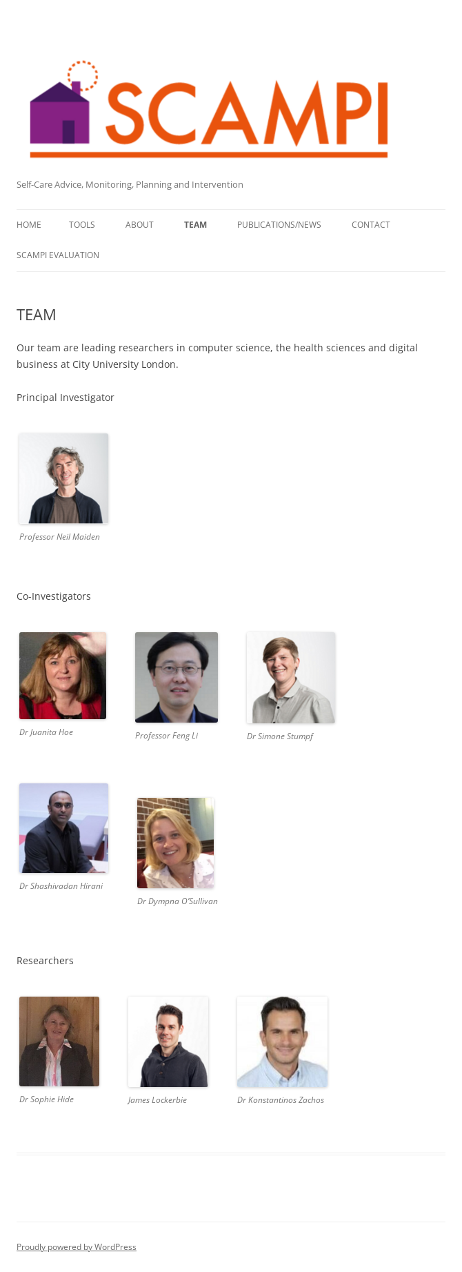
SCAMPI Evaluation (58, 255)
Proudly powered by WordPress (77, 1247)
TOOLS (82, 225)
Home (29, 225)
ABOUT (139, 225)
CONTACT (371, 225)
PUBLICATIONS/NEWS (279, 225)
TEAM (195, 225)
